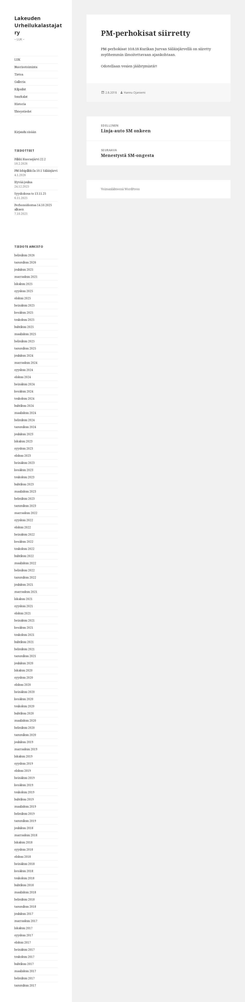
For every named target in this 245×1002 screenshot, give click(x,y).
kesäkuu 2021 (23, 628)
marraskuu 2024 (25, 363)
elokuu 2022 (22, 527)
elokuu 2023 (22, 456)
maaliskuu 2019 (25, 806)
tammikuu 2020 (25, 735)
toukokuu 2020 (24, 706)
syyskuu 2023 (23, 448)
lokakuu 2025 (23, 284)
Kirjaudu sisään (25, 132)
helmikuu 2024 (24, 420)
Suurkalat (21, 97)
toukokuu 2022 (24, 549)
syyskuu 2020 (23, 677)
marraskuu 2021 (25, 592)
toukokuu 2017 (24, 957)
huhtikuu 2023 (24, 484)
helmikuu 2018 (24, 899)
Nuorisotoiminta (25, 67)
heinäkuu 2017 (24, 950)
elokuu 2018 (22, 857)
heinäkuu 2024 (24, 384)
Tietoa (18, 74)
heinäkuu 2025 (24, 305)
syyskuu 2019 (23, 763)
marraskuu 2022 (25, 513)
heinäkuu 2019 (24, 778)
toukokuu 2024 (24, 399)
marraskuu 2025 (25, 277)
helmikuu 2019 (24, 814)
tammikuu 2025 (25, 348)
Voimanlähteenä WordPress (120, 189)
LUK (17, 60)
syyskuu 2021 (23, 606)
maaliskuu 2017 (25, 971)
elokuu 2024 (22, 377)
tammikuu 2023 (25, 506)
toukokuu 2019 (24, 792)
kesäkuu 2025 (23, 313)
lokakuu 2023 (23, 441)
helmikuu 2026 (24, 255)
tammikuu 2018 (25, 907)
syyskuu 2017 (23, 935)
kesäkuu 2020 (23, 699)
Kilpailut (20, 89)
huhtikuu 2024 (24, 406)
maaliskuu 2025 (25, 334)
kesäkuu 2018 (23, 871)
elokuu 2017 (22, 942)
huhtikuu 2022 (24, 556)
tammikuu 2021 (25, 656)
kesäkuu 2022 (23, 542)
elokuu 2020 (22, 685)
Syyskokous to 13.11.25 (30, 194)
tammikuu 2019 (25, 821)
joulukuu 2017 (23, 914)
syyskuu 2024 (23, 370)
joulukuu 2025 (23, 270)
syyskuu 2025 (23, 291)
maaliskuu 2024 (25, 413)
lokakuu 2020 (23, 670)
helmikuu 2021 (24, 649)
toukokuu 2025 (24, 320)
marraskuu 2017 (25, 921)
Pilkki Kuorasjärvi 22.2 (30, 159)
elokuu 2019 (22, 771)
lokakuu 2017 (23, 928)
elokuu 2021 (22, 613)
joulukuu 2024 (23, 356)
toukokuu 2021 (24, 635)
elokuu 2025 (22, 298)
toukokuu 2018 (24, 878)
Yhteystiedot (22, 111)
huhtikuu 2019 (24, 799)
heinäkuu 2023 (24, 463)
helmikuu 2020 (24, 728)
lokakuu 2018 (23, 842)
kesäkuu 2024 (23, 391)
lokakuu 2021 (23, 599)
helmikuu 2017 (24, 978)
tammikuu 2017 (25, 985)
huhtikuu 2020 (24, 713)
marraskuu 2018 (25, 835)
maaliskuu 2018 (25, 892)
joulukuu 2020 (23, 663)
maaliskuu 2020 (25, 720)
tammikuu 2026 (25, 262)
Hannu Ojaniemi (134, 93)
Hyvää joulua (23, 182)
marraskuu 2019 (25, 749)
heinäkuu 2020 (24, 692)
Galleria (19, 82)
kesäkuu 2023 (23, 470)
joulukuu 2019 (23, 742)
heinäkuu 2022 (24, 534)
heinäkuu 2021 (24, 620)
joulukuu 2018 (23, 828)
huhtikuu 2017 (24, 964)
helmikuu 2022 (24, 570)
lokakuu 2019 (23, 756)
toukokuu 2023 (24, 477)
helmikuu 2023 (24, 499)
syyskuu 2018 (23, 849)
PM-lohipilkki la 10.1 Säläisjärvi (35, 171)
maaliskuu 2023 (25, 491)
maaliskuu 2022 (25, 563)
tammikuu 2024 (25, 427)
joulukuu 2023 (23, 434)
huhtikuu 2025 (24, 327)
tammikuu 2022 (25, 577)
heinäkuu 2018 (24, 864)
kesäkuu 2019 (23, 785)
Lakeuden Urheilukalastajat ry (38, 25)
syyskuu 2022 (23, 520)
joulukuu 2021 (23, 585)
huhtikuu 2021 (24, 642)
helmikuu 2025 (24, 341)
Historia (20, 104)
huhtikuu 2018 (24, 885)
